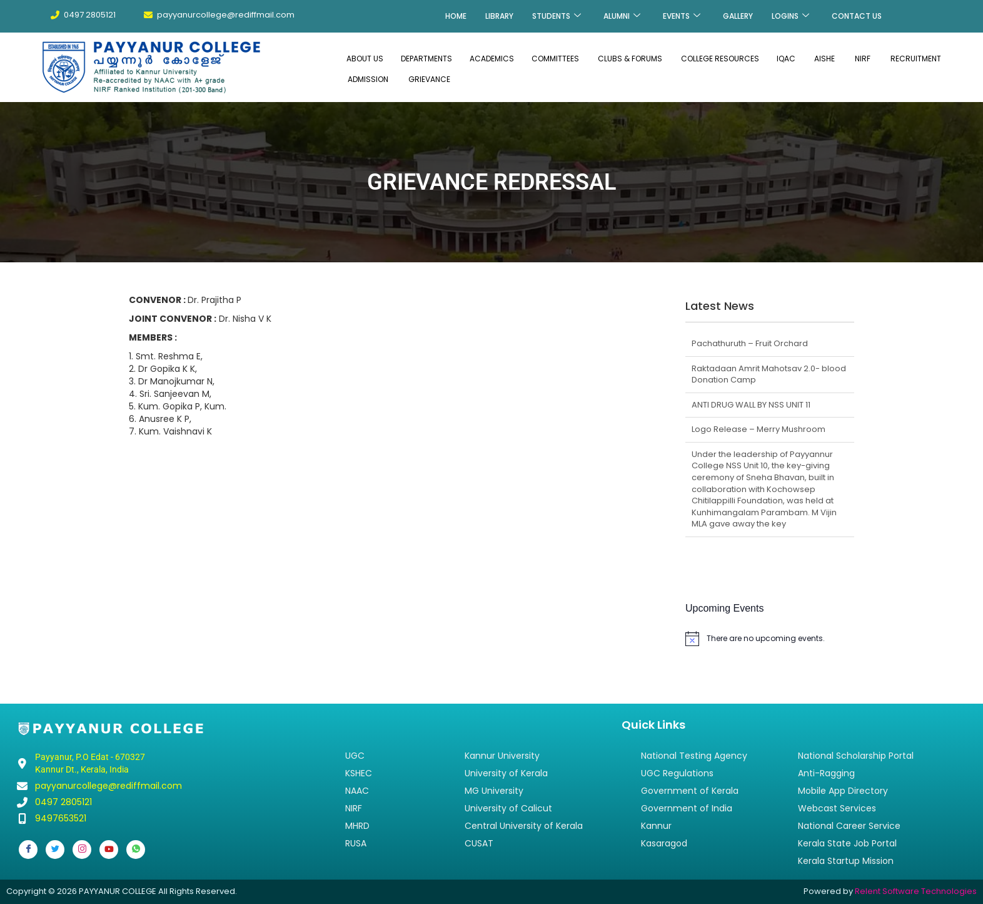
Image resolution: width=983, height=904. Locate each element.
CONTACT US (857, 16)
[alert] (769, 638)
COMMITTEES (555, 58)
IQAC (786, 58)
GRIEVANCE (429, 79)
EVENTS (681, 16)
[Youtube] (108, 849)
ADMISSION (368, 79)
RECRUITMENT (915, 58)
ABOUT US (364, 58)
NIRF (862, 58)
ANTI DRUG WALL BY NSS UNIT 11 (751, 405)
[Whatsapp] (135, 849)
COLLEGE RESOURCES (720, 58)
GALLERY (738, 16)
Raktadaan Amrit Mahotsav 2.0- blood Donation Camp (769, 374)
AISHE (824, 58)
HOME (455, 16)
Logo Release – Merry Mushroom (758, 429)
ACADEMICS (492, 58)
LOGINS (790, 16)
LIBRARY (499, 16)
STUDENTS (556, 16)
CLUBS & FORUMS (630, 58)
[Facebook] (28, 849)
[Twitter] (55, 849)
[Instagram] (82, 849)
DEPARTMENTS (426, 58)
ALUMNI (621, 16)
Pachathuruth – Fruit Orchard (750, 343)
